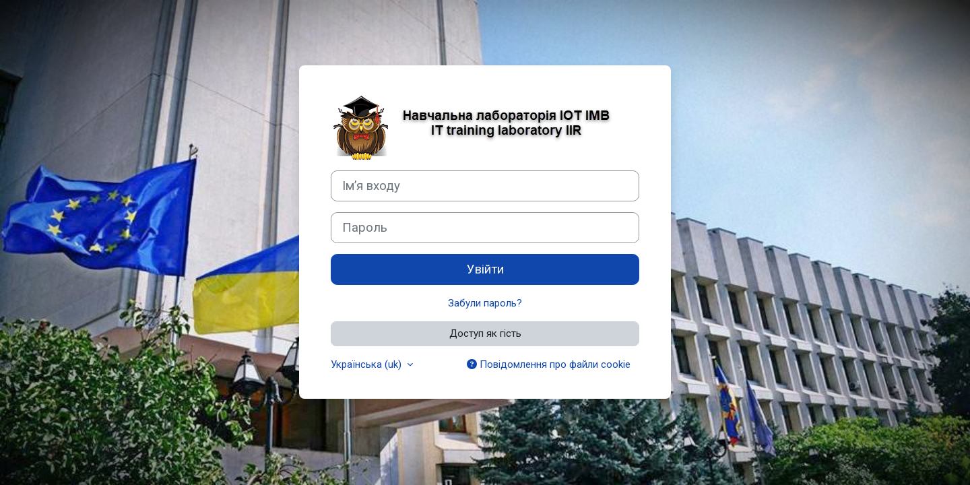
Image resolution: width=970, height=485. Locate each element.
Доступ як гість (485, 333)
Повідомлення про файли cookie (548, 364)
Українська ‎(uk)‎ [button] (367, 364)
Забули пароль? (485, 303)
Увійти (485, 269)
